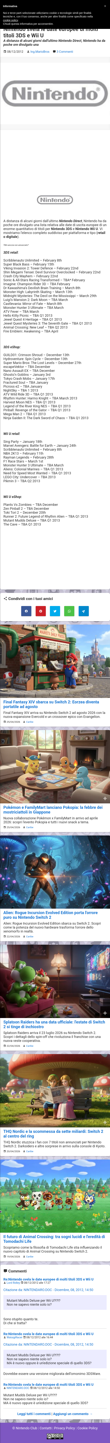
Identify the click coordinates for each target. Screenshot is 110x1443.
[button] (105, 6)
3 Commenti (65, 51)
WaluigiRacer (15, 1337)
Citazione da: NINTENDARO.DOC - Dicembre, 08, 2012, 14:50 (48, 1290)
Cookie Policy (87, 1428)
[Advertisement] (55, 159)
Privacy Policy (64, 1428)
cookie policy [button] (10, 20)
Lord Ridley (13, 1282)
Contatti (46, 1428)
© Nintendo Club (24, 1428)
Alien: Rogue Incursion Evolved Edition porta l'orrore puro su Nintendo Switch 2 (50, 915)
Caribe (29, 721)
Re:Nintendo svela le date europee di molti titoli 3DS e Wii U (48, 1279)
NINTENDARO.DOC (18, 1388)
